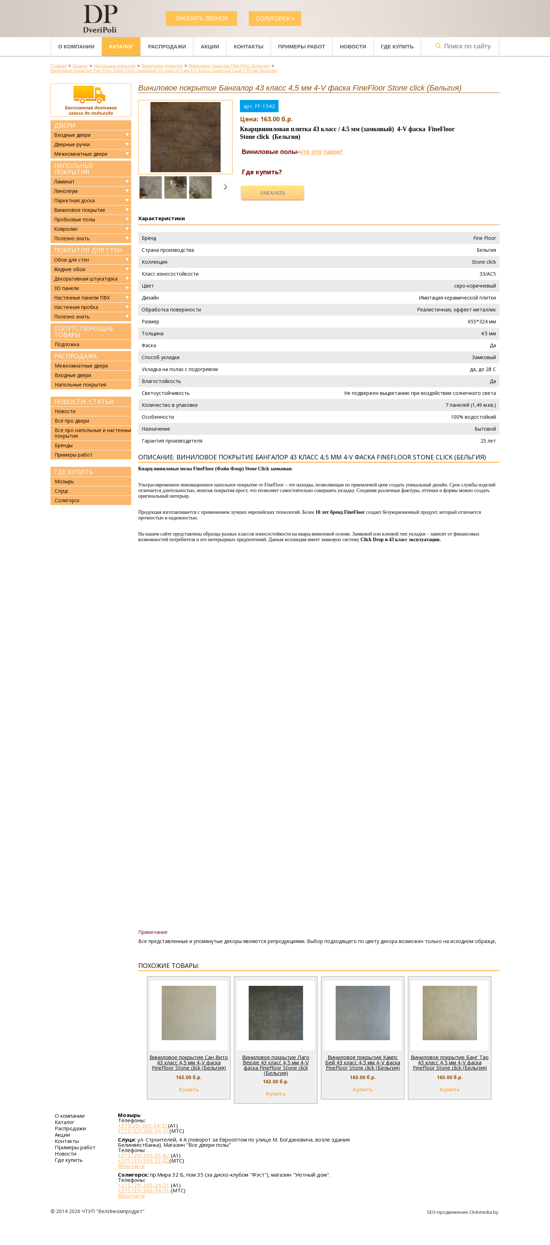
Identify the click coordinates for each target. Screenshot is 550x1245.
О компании (76, 46)
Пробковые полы (74, 219)
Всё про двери (72, 420)
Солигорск (67, 500)
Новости (353, 46)
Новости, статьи (84, 401)
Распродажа (75, 356)
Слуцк (61, 490)
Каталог (121, 46)
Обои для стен (71, 260)
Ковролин (66, 229)
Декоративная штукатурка (86, 279)
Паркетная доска (74, 200)
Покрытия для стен (88, 250)
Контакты (248, 46)
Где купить (397, 46)
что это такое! (321, 151)
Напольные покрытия (73, 168)
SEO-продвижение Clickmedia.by (463, 1212)
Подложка (67, 344)
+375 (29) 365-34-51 (143, 1185)
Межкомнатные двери (80, 154)
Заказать (272, 193)
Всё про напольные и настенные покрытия (94, 433)
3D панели (66, 288)
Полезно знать (72, 238)
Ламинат (64, 181)
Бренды (64, 445)
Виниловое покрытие (79, 210)
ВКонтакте (131, 1166)
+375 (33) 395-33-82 (143, 1160)
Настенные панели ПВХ (82, 298)
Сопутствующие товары (83, 331)
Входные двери (72, 135)
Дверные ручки (72, 144)
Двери (64, 125)
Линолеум (66, 191)
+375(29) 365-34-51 (143, 1125)
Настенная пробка (76, 307)
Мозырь (64, 481)
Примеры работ (301, 46)
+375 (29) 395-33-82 (143, 1155)
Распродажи (167, 46)
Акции (210, 46)
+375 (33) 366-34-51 (143, 1130)
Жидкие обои (69, 269)
